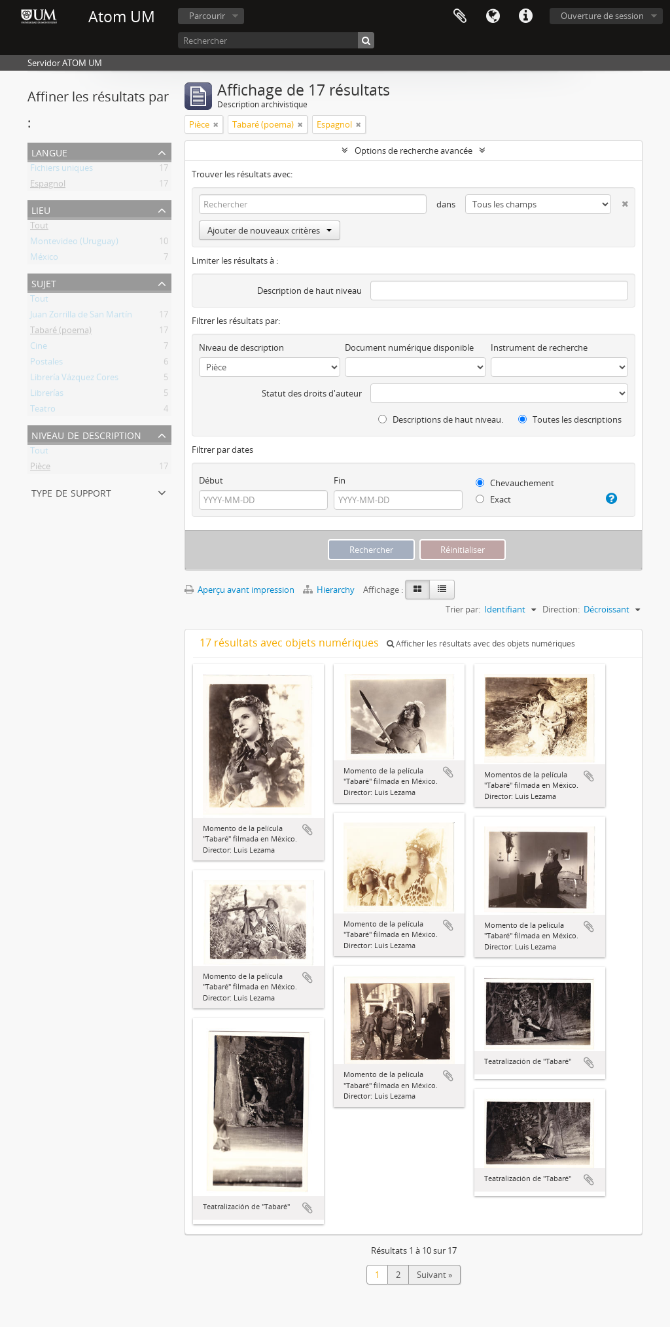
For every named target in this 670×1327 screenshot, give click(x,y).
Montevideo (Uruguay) (74, 243)
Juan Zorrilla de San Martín (81, 317)
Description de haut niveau (309, 290)
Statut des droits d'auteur (312, 393)
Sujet (43, 282)
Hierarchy (330, 589)
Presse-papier (460, 16)
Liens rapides (525, 16)
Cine (38, 348)
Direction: (561, 609)
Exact (493, 499)
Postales (46, 364)
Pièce (40, 468)
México (44, 259)
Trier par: (463, 609)
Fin (339, 480)
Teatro (43, 411)
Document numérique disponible (409, 347)
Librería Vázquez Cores (74, 379)
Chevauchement (515, 483)
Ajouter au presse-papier (307, 829)
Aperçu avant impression (239, 589)
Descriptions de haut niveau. (440, 419)
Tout (39, 228)
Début (211, 480)
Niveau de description (86, 434)
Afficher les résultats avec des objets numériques (481, 643)
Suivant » (434, 1275)
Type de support (71, 492)
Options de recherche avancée (413, 150)
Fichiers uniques (61, 170)
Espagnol (47, 186)
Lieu (40, 209)
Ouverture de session (602, 16)
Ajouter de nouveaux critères (269, 230)
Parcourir (207, 16)
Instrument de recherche (539, 347)
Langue (492, 16)
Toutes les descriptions (570, 419)
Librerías (46, 395)
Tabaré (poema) (61, 332)
